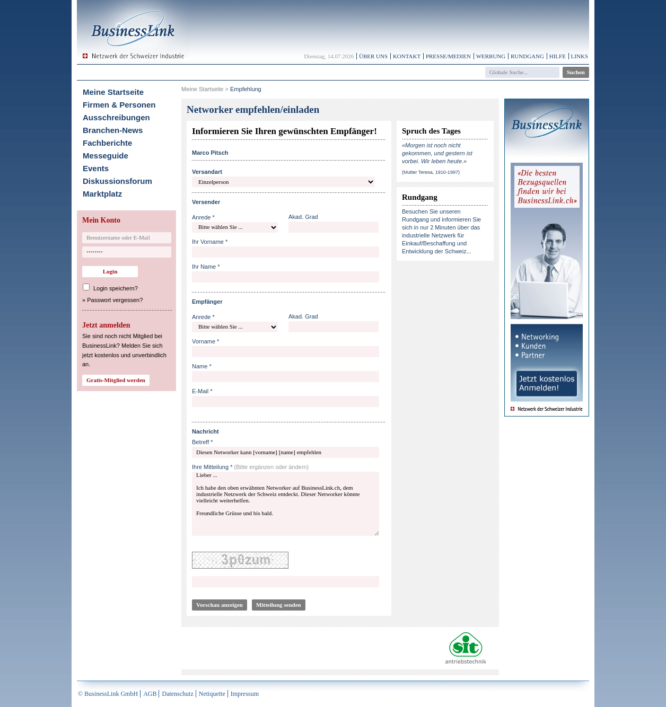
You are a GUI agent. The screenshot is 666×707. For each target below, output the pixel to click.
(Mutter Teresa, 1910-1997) (431, 172)
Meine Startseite (113, 91)
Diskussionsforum (117, 180)
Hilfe (557, 56)
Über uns (373, 56)
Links (579, 56)
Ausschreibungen (116, 117)
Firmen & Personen (119, 104)
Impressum (245, 693)
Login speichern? (115, 288)
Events (96, 168)
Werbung (491, 56)
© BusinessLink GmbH (108, 693)
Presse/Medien (448, 56)
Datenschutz (177, 693)
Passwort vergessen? (115, 300)
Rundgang (527, 56)
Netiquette (212, 693)
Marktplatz (102, 193)
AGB (149, 693)
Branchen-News (113, 130)
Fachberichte (107, 142)
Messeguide (105, 155)
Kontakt (406, 56)
